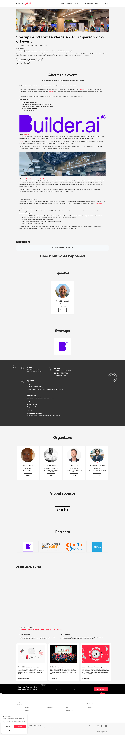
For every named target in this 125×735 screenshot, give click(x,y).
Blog (67, 707)
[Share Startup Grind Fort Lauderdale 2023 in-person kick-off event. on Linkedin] (25, 63)
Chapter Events (49, 707)
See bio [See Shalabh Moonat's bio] (62, 310)
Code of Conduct (37, 725)
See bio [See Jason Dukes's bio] (51, 475)
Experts (26, 707)
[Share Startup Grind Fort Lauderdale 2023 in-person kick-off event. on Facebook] (17, 63)
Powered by (102, 732)
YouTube (68, 709)
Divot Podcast (69, 710)
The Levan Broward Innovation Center (36, 179)
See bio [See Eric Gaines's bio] (74, 475)
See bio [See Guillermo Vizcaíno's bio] (97, 475)
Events (69, 3)
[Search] (102, 3)
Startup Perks (88, 3)
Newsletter (68, 706)
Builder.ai (22, 136)
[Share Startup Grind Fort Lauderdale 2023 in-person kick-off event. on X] (21, 63)
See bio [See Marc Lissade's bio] (27, 475)
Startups (27, 709)
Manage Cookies (14, 731)
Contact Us (89, 707)
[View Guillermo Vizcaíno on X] (97, 462)
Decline (8, 726)
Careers (89, 706)
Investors (27, 706)
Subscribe (100, 689)
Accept (20, 726)
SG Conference (49, 706)
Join (62, 3)
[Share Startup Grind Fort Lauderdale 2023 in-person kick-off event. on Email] (29, 63)
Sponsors (27, 710)
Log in (106, 3)
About (97, 3)
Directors (27, 712)
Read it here (98, 203)
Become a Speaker (50, 709)
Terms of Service (28, 725)
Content (78, 3)
